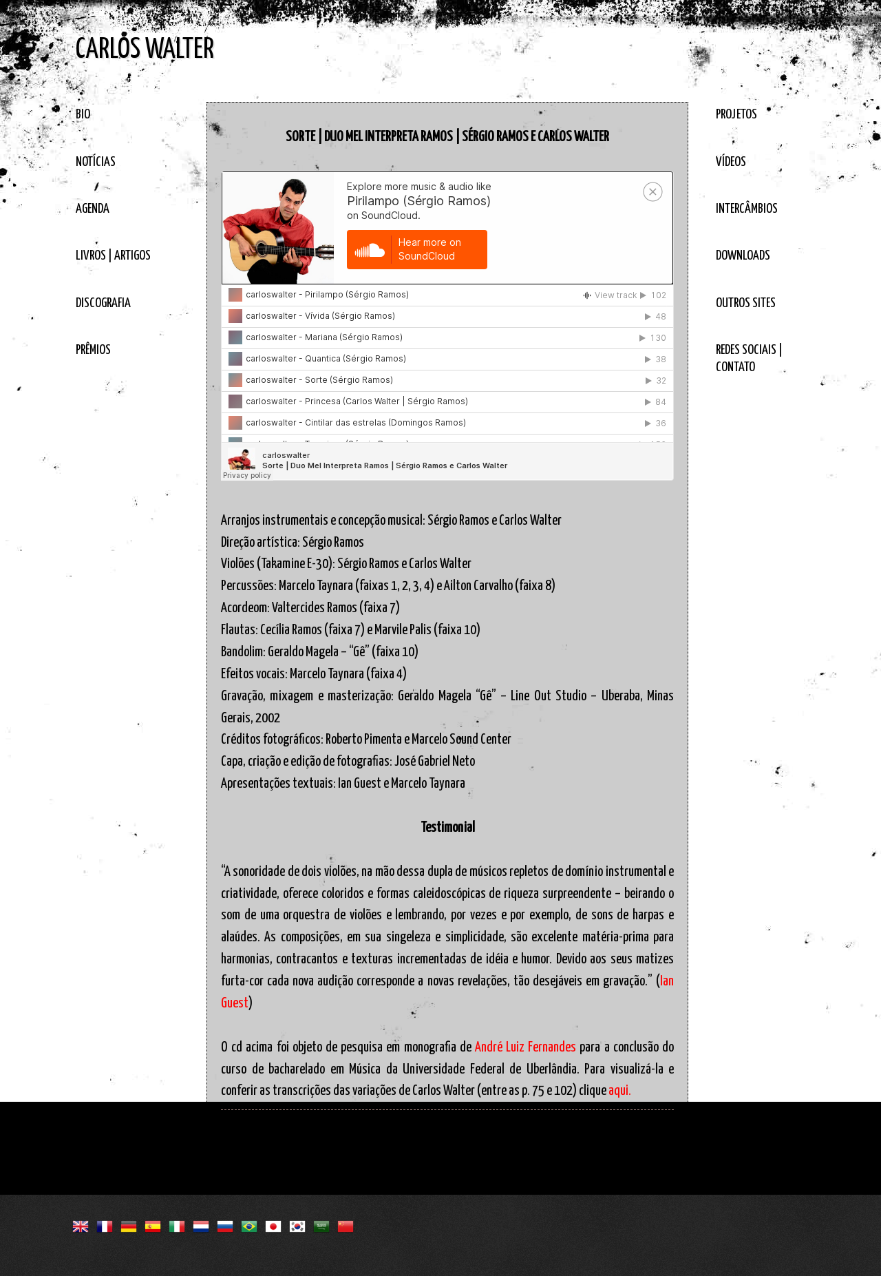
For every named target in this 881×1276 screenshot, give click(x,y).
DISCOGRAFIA (103, 303)
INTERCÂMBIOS (747, 209)
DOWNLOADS (743, 255)
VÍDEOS (731, 162)
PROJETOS (736, 114)
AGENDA (92, 209)
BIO (83, 114)
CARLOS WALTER (145, 49)
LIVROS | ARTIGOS (113, 255)
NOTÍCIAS (96, 162)
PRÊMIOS (93, 350)
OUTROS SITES (746, 303)
